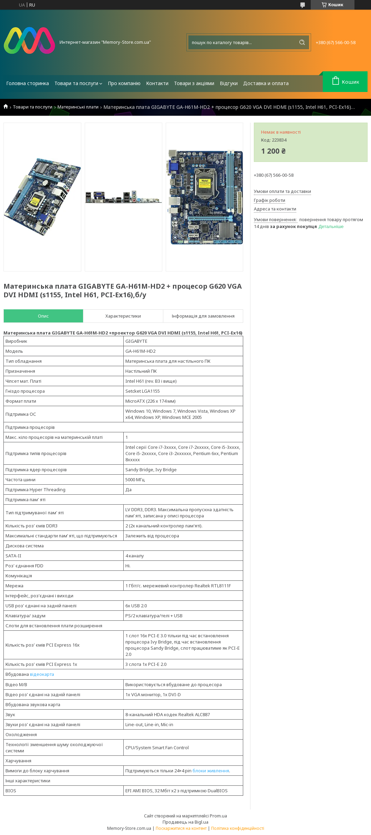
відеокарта (42, 674)
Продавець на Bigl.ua (185, 822)
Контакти (157, 83)
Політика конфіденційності (237, 828)
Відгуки (229, 83)
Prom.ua (218, 816)
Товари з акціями (194, 83)
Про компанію (124, 83)
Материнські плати (78, 107)
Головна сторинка (27, 83)
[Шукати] (302, 42)
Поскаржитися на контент (181, 828)
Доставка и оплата (266, 83)
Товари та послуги (76, 83)
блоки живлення (211, 770)
